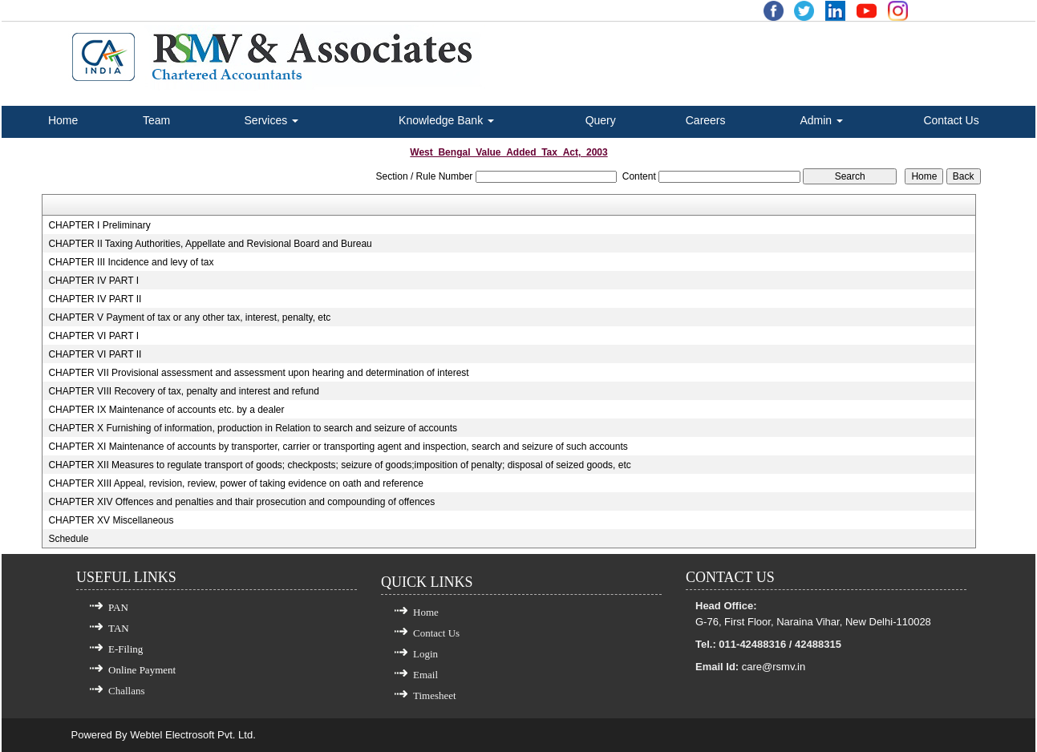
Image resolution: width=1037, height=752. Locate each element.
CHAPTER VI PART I (93, 336)
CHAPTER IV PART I (93, 280)
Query (600, 120)
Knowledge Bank (446, 120)
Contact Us (950, 120)
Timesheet (434, 695)
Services (272, 120)
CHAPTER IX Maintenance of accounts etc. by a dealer (166, 409)
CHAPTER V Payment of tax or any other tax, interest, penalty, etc (189, 317)
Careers (706, 120)
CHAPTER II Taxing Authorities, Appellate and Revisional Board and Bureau (209, 243)
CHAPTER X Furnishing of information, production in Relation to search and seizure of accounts (252, 428)
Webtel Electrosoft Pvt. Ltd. (193, 735)
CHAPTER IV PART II (94, 299)
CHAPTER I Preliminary (99, 225)
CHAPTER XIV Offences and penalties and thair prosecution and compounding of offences (241, 501)
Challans (126, 691)
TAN (118, 628)
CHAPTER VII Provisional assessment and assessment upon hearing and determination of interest (258, 372)
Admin (821, 120)
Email (425, 675)
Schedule (68, 538)
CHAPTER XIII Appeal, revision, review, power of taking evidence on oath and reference (235, 483)
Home (63, 120)
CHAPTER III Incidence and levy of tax (130, 262)
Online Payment (142, 670)
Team (156, 120)
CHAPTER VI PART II (94, 354)
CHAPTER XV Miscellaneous (110, 520)
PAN (118, 607)
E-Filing (125, 649)
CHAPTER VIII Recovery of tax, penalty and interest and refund (183, 391)
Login (425, 654)
